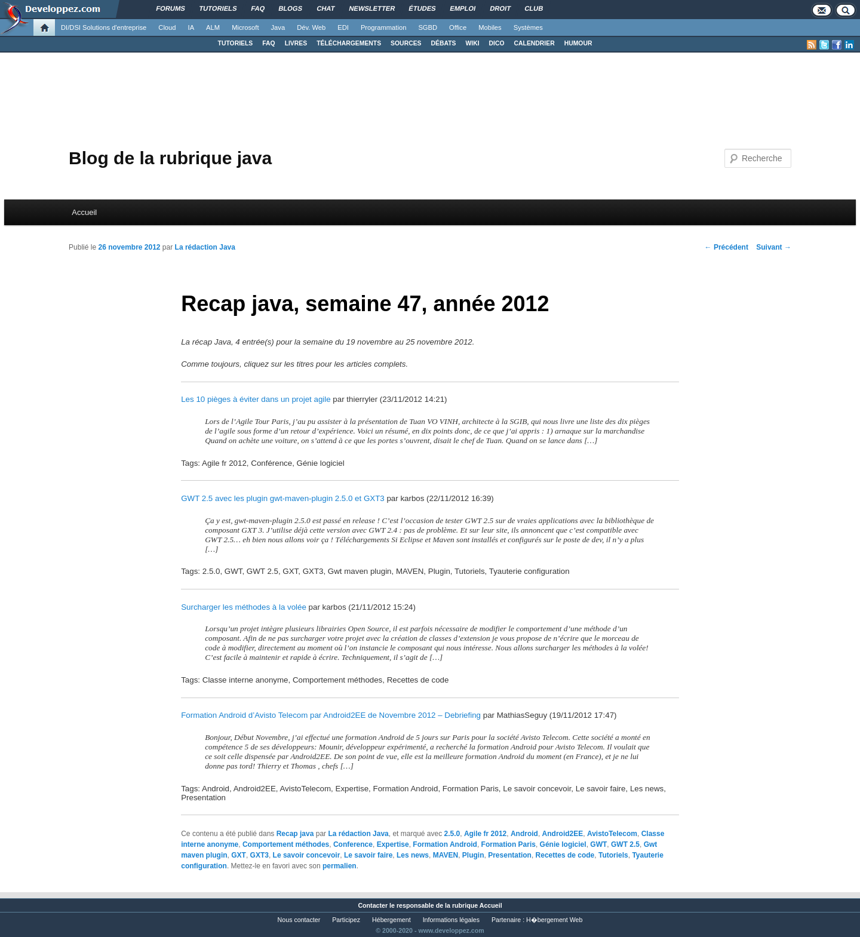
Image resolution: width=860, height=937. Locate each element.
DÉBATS (443, 43)
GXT (238, 855)
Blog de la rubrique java (170, 158)
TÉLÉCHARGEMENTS (349, 43)
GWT (598, 844)
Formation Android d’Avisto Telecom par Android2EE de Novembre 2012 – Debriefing (331, 715)
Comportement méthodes (285, 844)
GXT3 (259, 855)
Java (278, 27)
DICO (497, 43)
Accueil (84, 212)
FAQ (268, 43)
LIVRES (296, 43)
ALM (213, 27)
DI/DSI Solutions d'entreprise (103, 27)
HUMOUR (578, 43)
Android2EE (562, 834)
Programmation (383, 27)
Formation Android (445, 844)
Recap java (295, 834)
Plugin (473, 855)
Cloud (167, 27)
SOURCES (406, 43)
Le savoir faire (368, 855)
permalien (339, 866)
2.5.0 (452, 834)
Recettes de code (565, 855)
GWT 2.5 (625, 844)
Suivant (773, 247)
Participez (346, 919)
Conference (353, 844)
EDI (343, 27)
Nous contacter (299, 919)
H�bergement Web (554, 919)
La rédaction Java (205, 247)
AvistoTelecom (612, 834)
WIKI (472, 43)
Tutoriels (613, 855)
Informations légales (451, 919)
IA (191, 27)
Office (457, 27)
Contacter (373, 905)
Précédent (726, 247)
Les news (413, 855)
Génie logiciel (563, 844)
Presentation (510, 855)
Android (524, 834)
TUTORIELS (235, 43)
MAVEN (445, 855)
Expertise (393, 844)
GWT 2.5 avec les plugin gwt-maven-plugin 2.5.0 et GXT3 (283, 498)
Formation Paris (508, 844)
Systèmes (528, 27)
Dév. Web (311, 27)
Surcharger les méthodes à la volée (243, 607)
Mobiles (490, 27)
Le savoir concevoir (306, 855)
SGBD (427, 27)
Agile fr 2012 (485, 834)
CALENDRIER (534, 43)
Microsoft (245, 27)
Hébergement (391, 919)
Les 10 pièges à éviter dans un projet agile (255, 399)
